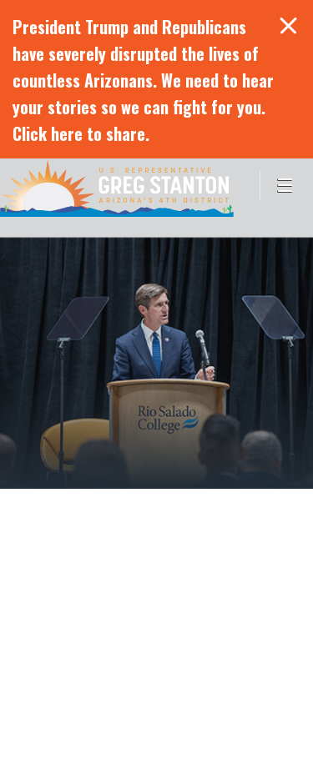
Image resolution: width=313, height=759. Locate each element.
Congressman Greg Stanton (117, 187)
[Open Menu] (286, 185)
